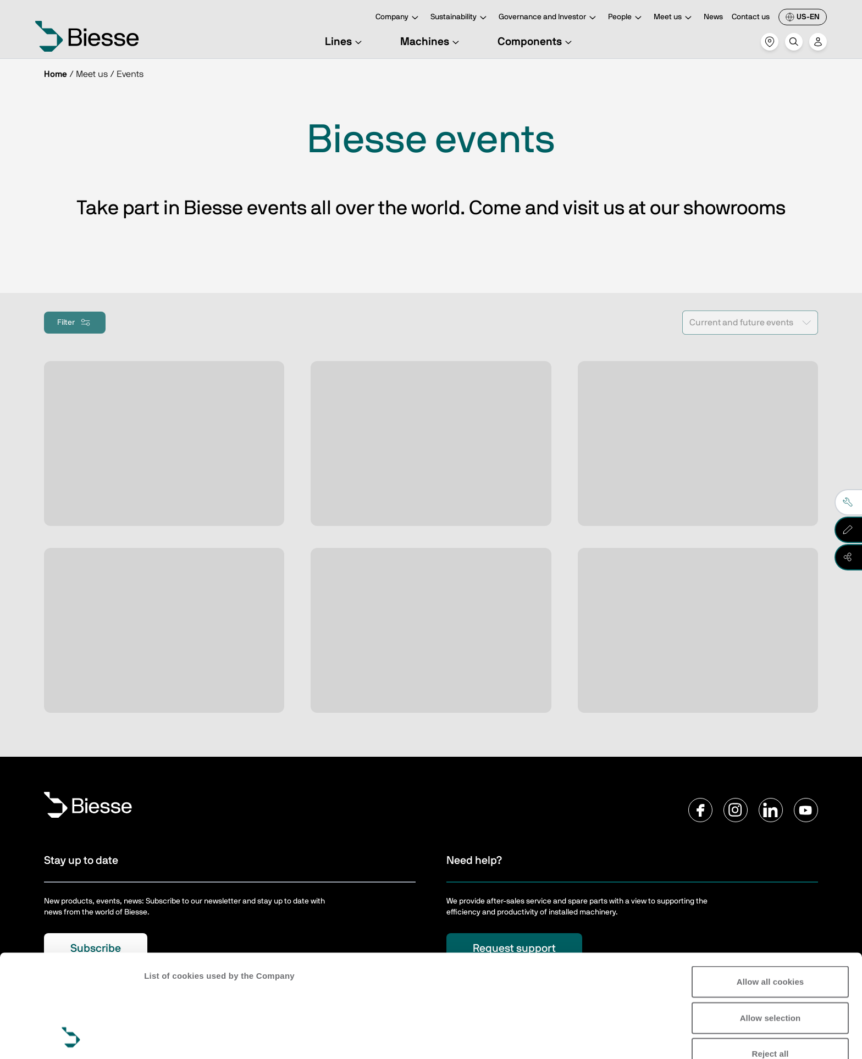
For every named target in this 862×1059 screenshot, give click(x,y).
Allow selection (770, 921)
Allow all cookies (770, 885)
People (626, 18)
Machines (431, 41)
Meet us (674, 18)
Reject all (770, 957)
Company (398, 18)
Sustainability (460, 18)
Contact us (751, 17)
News (713, 17)
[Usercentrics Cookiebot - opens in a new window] (71, 1037)
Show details (169, 1037)
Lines (345, 41)
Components (536, 41)
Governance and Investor (549, 18)
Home (55, 74)
